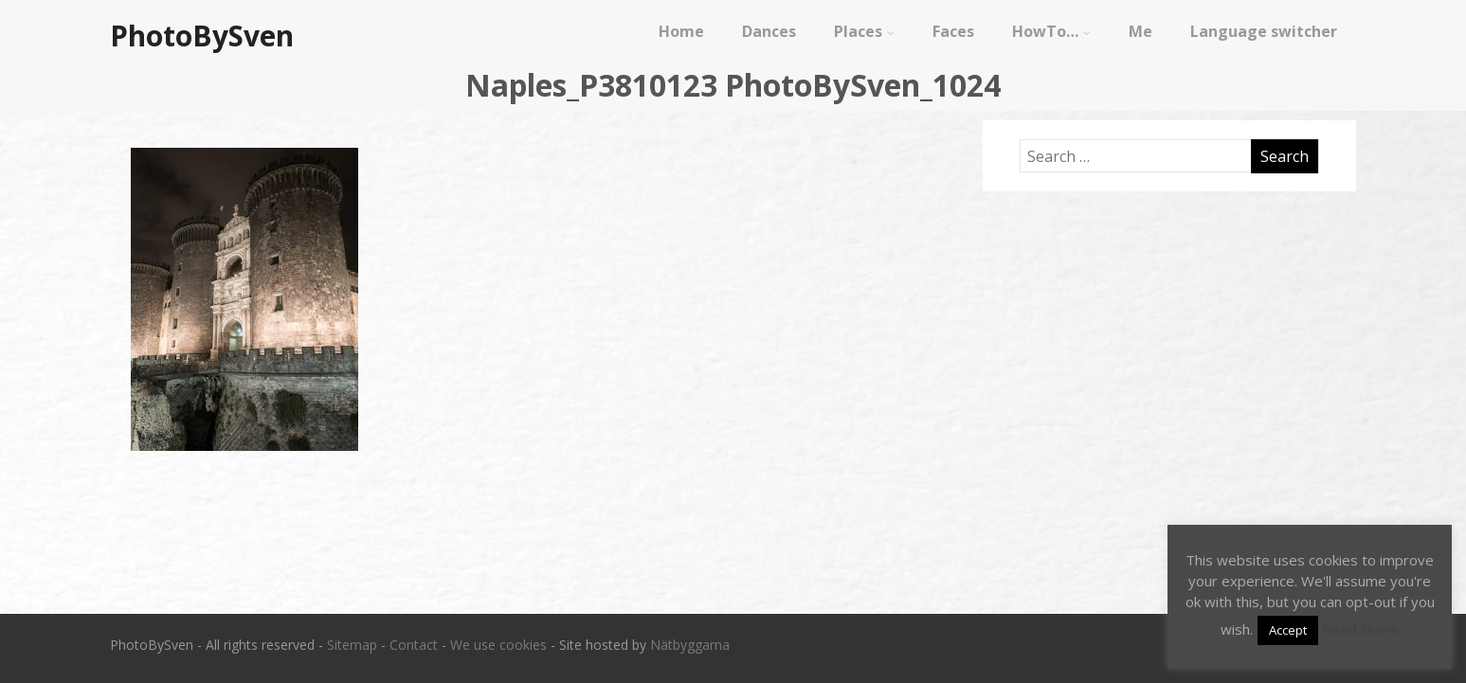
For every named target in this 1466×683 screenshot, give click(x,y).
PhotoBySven (202, 35)
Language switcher (1263, 31)
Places (864, 31)
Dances (769, 31)
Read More (1360, 629)
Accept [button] (1288, 629)
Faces (953, 31)
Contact (413, 645)
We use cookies (498, 645)
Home (681, 31)
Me (1140, 31)
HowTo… (1051, 31)
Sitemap (352, 645)
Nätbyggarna (690, 645)
